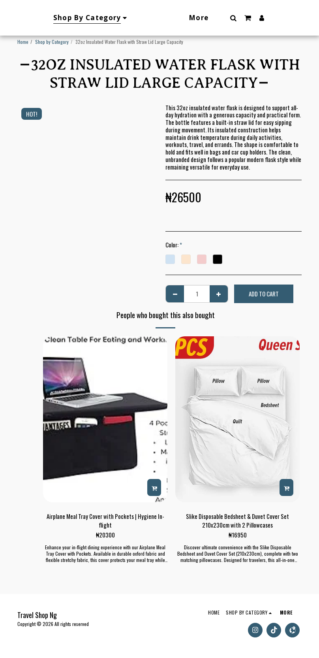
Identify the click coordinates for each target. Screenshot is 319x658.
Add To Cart (264, 293)
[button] (250, 17)
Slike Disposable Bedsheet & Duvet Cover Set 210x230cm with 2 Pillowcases (237, 521)
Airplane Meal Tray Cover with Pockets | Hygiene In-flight (105, 521)
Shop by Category (52, 41)
